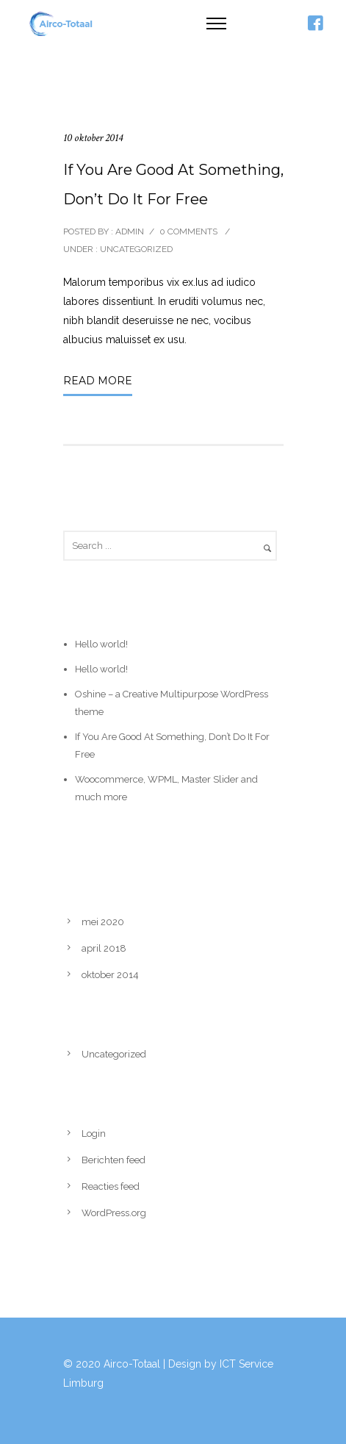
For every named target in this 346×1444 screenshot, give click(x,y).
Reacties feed (111, 1186)
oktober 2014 (110, 974)
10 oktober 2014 (93, 138)
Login (94, 1133)
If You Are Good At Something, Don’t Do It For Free (173, 184)
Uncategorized (135, 249)
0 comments (188, 231)
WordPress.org (114, 1212)
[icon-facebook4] (315, 24)
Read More (97, 380)
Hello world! (101, 644)
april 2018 (104, 948)
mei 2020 (103, 921)
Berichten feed (113, 1159)
